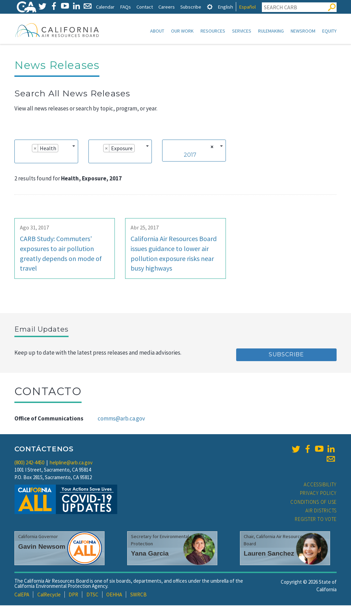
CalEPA (21, 595)
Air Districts (321, 511)
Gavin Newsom (41, 547)
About (157, 31)
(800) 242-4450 (29, 463)
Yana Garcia (150, 554)
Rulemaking (271, 31)
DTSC (92, 595)
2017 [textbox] (190, 155)
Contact (144, 6)
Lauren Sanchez (269, 554)
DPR (73, 595)
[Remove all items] (211, 147)
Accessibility (320, 485)
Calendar (105, 6)
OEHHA (114, 595)
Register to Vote (316, 519)
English (225, 6)
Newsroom (303, 31)
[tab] (210, 6)
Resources (213, 31)
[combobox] (46, 152)
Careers (166, 6)
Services (241, 31)
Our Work (182, 31)
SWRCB (138, 595)
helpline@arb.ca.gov (71, 463)
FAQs (125, 6)
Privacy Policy (318, 493)
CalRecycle (49, 595)
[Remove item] (35, 149)
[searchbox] (20, 158)
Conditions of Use (313, 502)
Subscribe (190, 6)
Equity (329, 31)
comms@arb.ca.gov (121, 419)
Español (247, 6)
